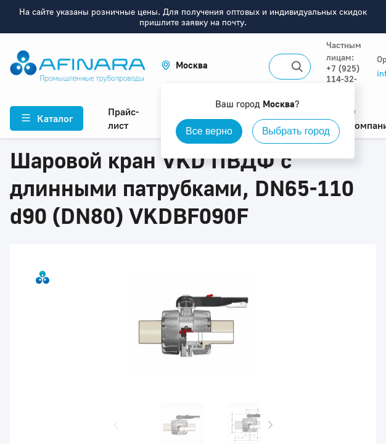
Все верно (209, 131)
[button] (184, 65)
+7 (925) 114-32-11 (342, 78)
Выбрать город (296, 131)
